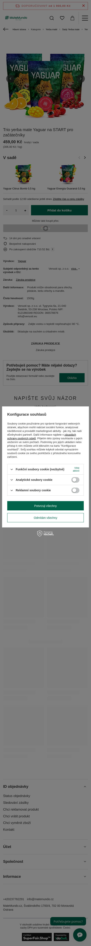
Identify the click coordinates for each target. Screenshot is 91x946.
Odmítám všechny (45, 517)
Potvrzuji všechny (45, 505)
